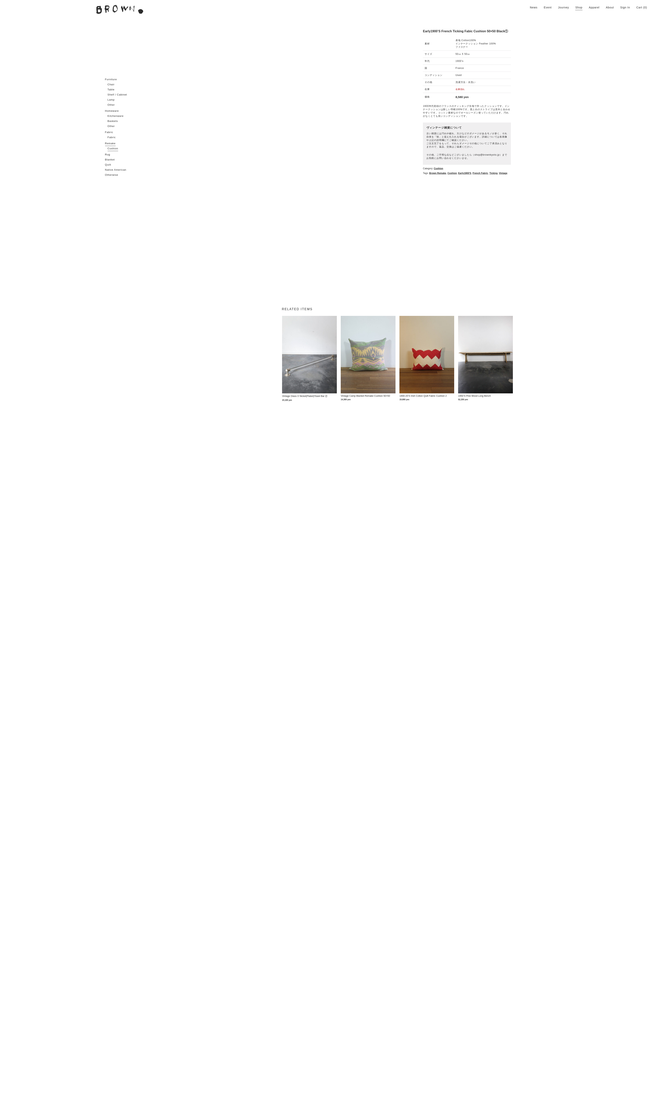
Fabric (109, 132)
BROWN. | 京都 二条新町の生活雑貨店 (119, 9)
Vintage (575, 153)
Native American (115, 169)
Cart (639, 7)
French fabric (553, 153)
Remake (110, 143)
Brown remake (510, 153)
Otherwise (111, 174)
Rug (107, 154)
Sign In (625, 7)
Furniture (111, 79)
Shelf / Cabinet (117, 94)
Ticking (566, 153)
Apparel (594, 7)
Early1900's (537, 153)
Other (111, 104)
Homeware (112, 110)
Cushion (113, 148)
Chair (111, 84)
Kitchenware (116, 115)
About (610, 7)
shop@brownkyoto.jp (559, 138)
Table (111, 89)
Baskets (113, 121)
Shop (578, 7)
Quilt (108, 164)
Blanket (110, 159)
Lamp (111, 99)
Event (548, 7)
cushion (524, 153)
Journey (563, 7)
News (534, 7)
